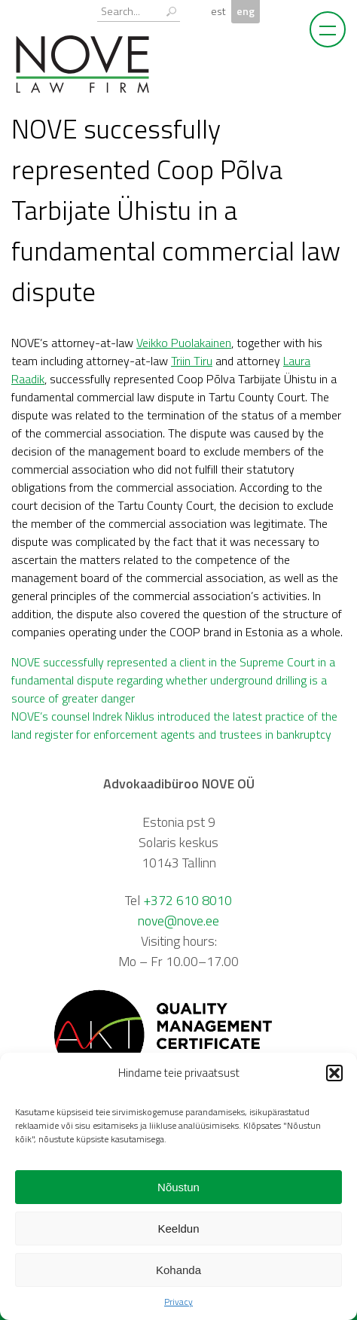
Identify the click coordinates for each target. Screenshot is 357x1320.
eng (245, 11)
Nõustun (178, 1187)
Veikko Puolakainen (183, 343)
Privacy (178, 1301)
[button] (334, 1073)
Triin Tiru (191, 361)
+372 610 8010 (187, 900)
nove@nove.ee (178, 920)
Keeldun (178, 1228)
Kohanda (178, 1270)
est (218, 11)
